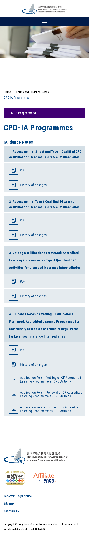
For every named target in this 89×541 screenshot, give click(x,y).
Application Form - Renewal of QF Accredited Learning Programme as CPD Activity (51, 394)
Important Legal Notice (18, 496)
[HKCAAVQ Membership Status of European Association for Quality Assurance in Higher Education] (44, 478)
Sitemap (9, 503)
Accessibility (11, 511)
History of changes (33, 185)
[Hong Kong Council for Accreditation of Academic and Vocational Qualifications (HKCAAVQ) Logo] (44, 8)
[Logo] (36, 456)
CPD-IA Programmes (16, 97)
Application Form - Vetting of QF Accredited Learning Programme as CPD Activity (50, 379)
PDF (22, 170)
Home (7, 92)
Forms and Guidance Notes (32, 92)
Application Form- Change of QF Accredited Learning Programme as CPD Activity (50, 409)
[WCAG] (15, 478)
